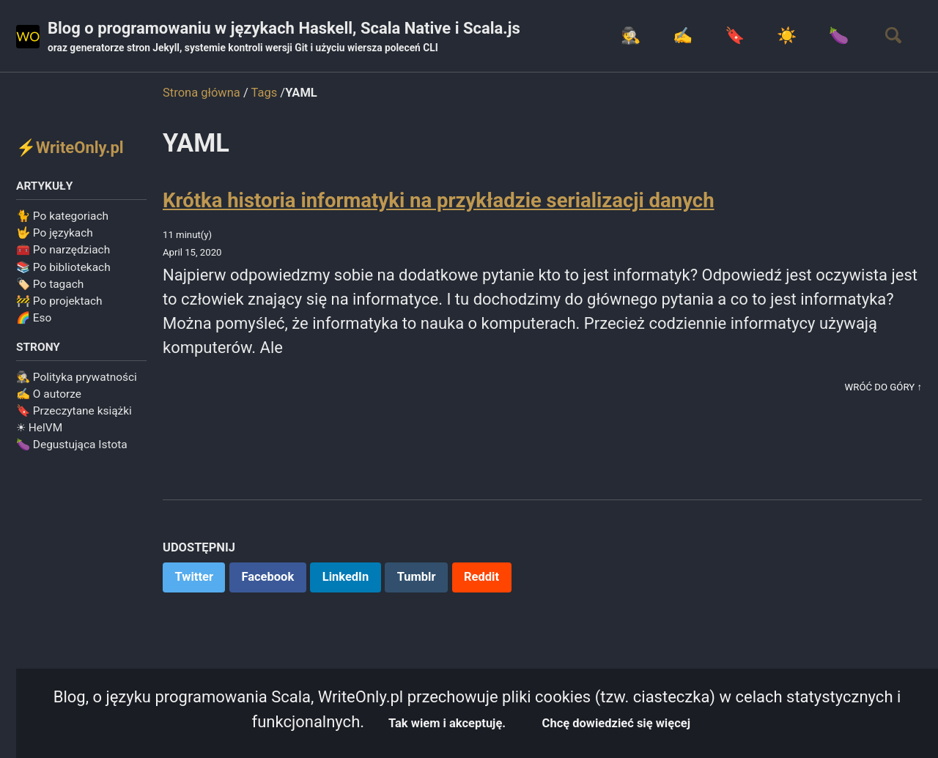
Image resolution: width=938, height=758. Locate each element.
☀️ (787, 35)
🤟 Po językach (54, 232)
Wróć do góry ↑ (883, 387)
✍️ (683, 35)
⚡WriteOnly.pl (70, 147)
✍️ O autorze (48, 394)
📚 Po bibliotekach (63, 267)
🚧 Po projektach (59, 301)
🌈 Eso (33, 317)
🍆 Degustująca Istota (72, 444)
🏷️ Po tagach (50, 284)
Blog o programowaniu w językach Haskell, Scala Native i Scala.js (284, 37)
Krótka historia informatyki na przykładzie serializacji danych (438, 200)
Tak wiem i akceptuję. (447, 723)
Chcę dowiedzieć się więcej (616, 723)
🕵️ (630, 35)
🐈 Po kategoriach (62, 216)
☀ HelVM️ (39, 427)
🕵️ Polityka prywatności (76, 377)
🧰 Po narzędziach (63, 249)
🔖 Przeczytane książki (74, 410)
